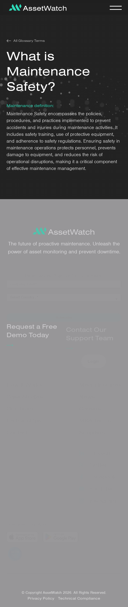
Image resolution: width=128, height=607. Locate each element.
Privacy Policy (41, 599)
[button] (115, 7)
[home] (36, 7)
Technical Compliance (79, 599)
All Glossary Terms (29, 41)
